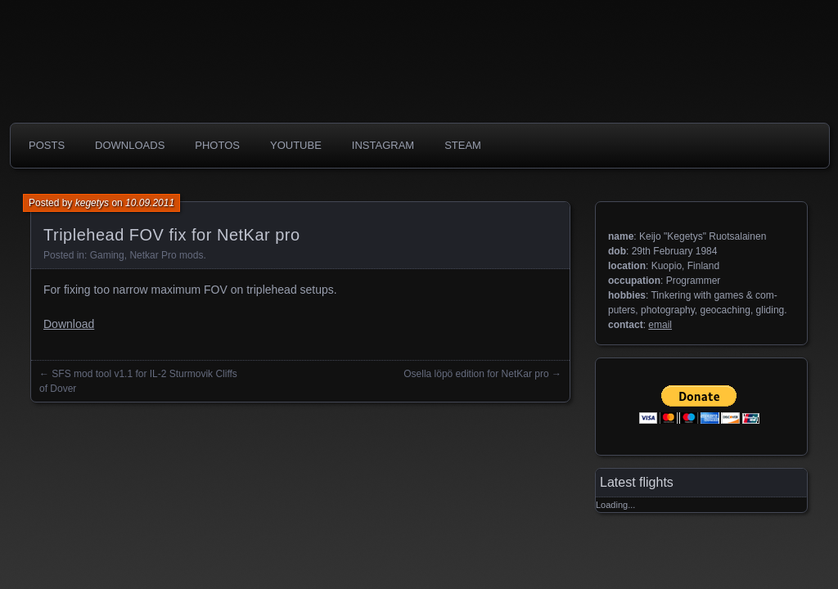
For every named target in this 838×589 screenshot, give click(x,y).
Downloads (129, 145)
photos (217, 145)
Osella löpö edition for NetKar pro (475, 374)
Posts (47, 145)
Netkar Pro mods (166, 255)
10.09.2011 (149, 203)
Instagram (383, 145)
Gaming (107, 255)
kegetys (92, 203)
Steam (462, 145)
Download (68, 323)
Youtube (296, 145)
